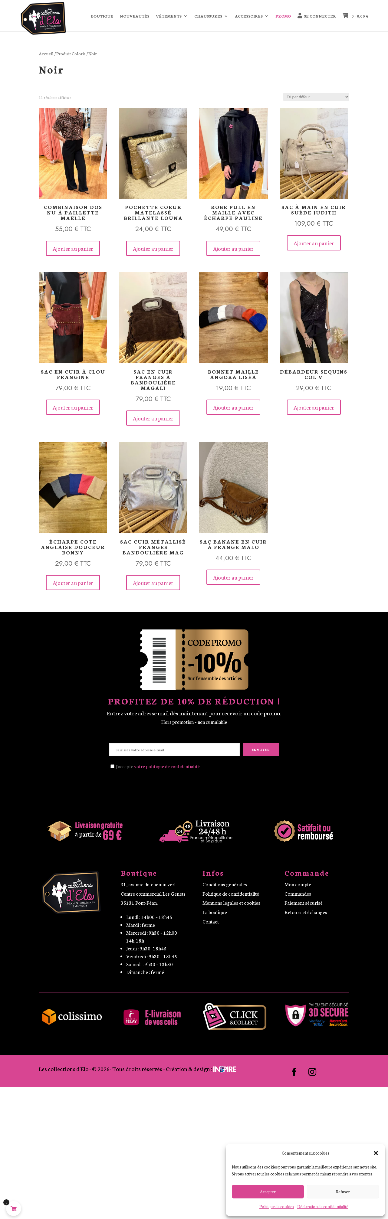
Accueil (46, 53)
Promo (283, 16)
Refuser (343, 1191)
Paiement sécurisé (303, 902)
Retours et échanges (305, 911)
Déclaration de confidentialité (322, 1206)
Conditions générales (224, 884)
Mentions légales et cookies (231, 902)
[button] (376, 1153)
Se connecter (320, 15)
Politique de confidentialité (230, 893)
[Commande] (316, 97)
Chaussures (208, 16)
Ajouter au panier (73, 248)
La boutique (214, 911)
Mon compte (297, 884)
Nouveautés (134, 16)
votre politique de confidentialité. (167, 766)
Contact (210, 921)
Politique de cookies (276, 1206)
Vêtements (169, 16)
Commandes (297, 893)
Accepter (268, 1191)
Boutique (102, 16)
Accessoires (249, 16)
